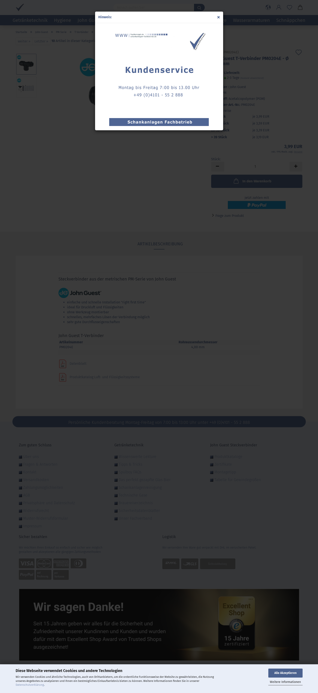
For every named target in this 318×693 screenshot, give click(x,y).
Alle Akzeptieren (285, 673)
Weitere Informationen (285, 682)
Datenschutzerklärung (30, 684)
